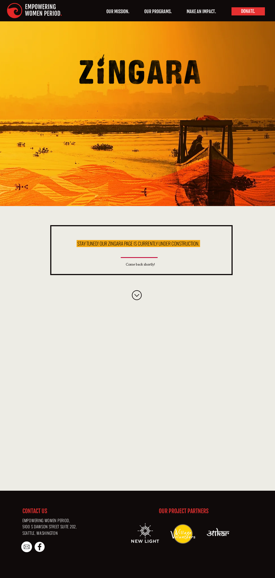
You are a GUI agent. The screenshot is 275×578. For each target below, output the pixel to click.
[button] (158, 11)
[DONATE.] (248, 11)
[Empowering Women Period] (40, 547)
